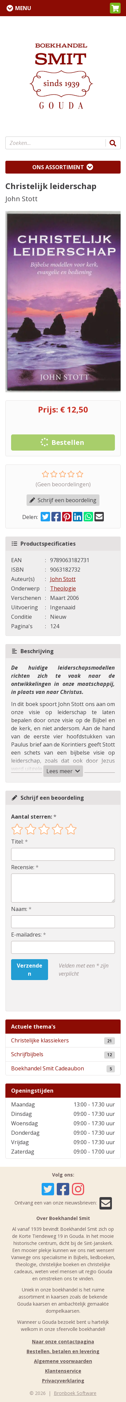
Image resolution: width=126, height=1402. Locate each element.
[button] (115, 8)
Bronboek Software (75, 1393)
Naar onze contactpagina (63, 1341)
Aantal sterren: (31, 816)
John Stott (63, 579)
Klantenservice (63, 1371)
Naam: (19, 909)
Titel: (17, 841)
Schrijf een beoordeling (63, 500)
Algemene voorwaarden (63, 1361)
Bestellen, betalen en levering (63, 1351)
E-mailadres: (26, 934)
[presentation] (54, 995)
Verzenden (29, 969)
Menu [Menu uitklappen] (23, 8)
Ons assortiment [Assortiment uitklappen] (58, 167)
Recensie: (22, 867)
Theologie (63, 588)
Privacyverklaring (63, 1380)
